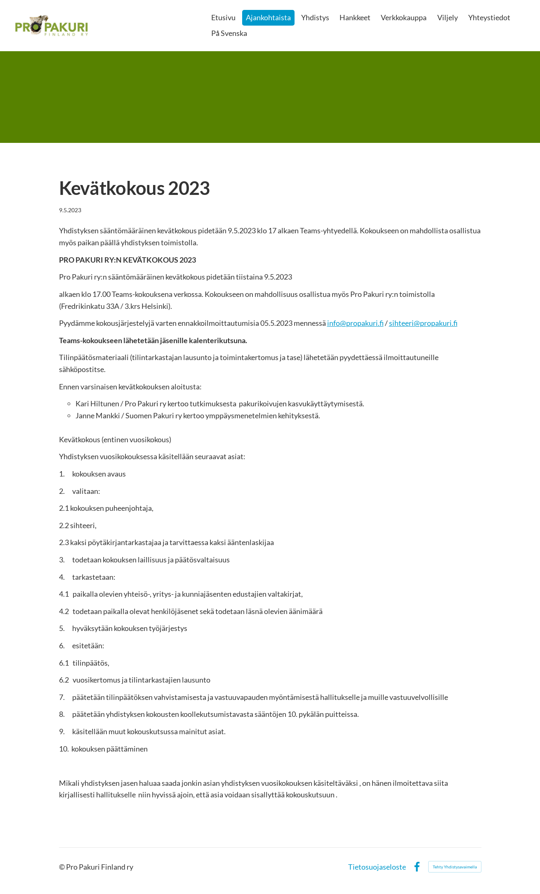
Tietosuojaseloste (377, 866)
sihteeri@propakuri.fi (423, 322)
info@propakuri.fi (355, 322)
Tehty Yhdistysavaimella (455, 866)
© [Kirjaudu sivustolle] (62, 866)
